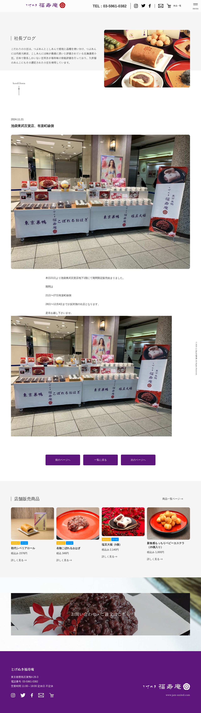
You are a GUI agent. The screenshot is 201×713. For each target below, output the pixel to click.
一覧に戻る (100, 460)
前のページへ (62, 460)
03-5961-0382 (30, 681)
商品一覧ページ (171, 498)
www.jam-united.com (178, 695)
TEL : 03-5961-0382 (110, 6)
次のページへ (138, 460)
